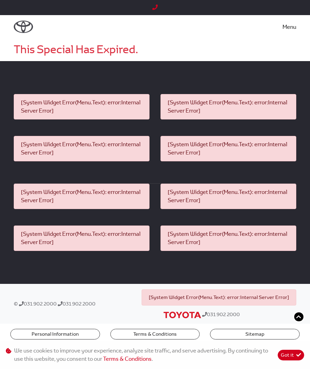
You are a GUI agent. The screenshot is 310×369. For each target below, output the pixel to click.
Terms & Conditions (155, 334)
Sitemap (254, 334)
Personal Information (55, 334)
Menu (289, 27)
